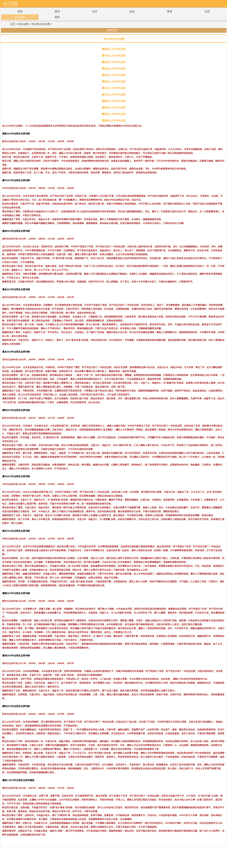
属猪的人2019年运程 (114, 120)
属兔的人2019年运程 (114, 68)
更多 (57, 17)
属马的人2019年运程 (114, 88)
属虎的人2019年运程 (114, 62)
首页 (20, 11)
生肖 (94, 11)
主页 (12, 24)
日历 (207, 11)
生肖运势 (20, 17)
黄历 (57, 11)
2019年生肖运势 (40, 24)
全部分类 (113, 30)
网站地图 (223, 3)
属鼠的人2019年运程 (114, 49)
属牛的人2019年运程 (114, 55)
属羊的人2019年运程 (114, 94)
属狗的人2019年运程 (114, 114)
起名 (132, 11)
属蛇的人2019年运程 (114, 81)
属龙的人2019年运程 (114, 75)
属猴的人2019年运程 (114, 101)
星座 (169, 11)
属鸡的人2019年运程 (114, 107)
